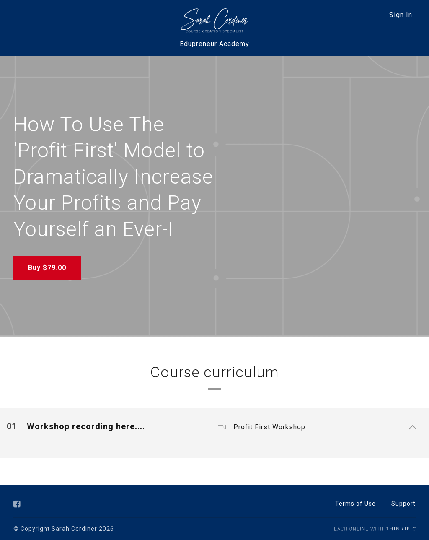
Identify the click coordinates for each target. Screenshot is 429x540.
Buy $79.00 (47, 268)
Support (403, 503)
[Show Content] (412, 426)
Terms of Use (355, 503)
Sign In (400, 15)
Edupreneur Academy (214, 44)
